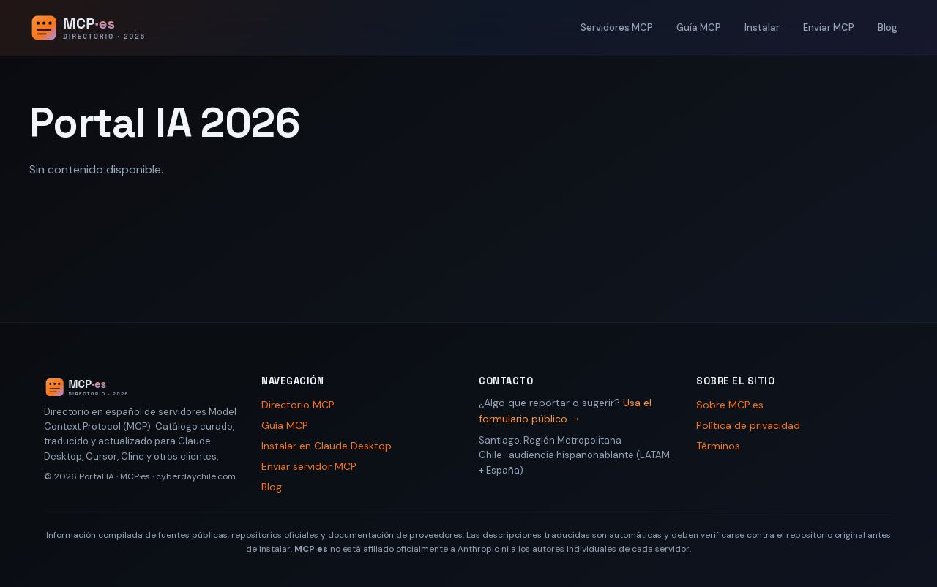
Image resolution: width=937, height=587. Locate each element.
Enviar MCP (828, 27)
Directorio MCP (298, 404)
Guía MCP (698, 27)
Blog (887, 27)
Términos (718, 445)
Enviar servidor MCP (308, 466)
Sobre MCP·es (730, 404)
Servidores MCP (617, 27)
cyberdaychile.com (196, 476)
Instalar (762, 27)
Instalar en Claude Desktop (326, 445)
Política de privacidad (748, 425)
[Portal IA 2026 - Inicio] (103, 28)
